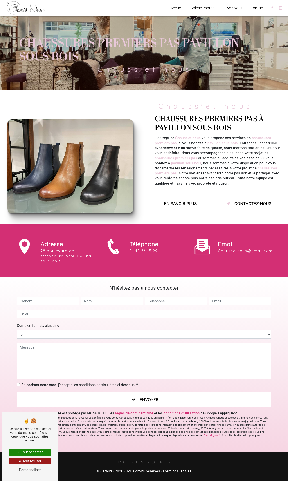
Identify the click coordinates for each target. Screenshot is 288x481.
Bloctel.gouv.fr (212, 435)
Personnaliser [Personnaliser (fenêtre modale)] (30, 470)
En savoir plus (180, 203)
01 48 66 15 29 (143, 260)
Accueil (176, 8)
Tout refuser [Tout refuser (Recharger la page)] (29, 461)
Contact (257, 8)
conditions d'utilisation (182, 413)
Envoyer (149, 399)
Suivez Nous (232, 8)
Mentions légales (177, 471)
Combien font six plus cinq (38, 325)
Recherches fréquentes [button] (144, 461)
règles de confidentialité (134, 413)
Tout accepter (30, 452)
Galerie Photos (202, 8)
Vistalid (105, 471)
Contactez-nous (248, 203)
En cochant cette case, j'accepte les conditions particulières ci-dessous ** (80, 385)
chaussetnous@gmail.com (245, 241)
